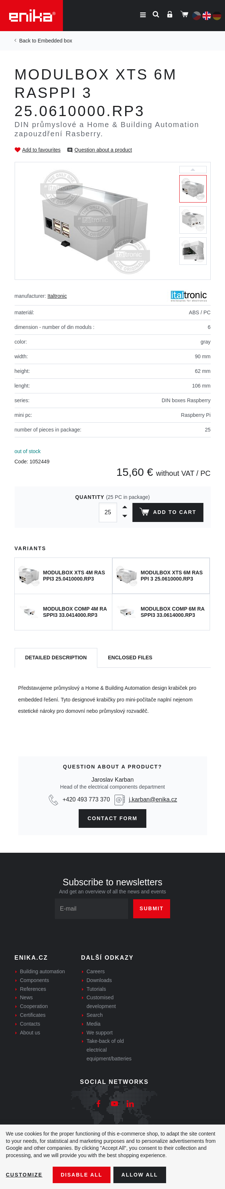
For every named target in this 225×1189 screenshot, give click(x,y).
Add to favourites (41, 150)
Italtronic (57, 296)
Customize (24, 1175)
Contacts (30, 1024)
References (33, 989)
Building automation (42, 971)
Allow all (139, 1175)
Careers (96, 971)
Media (94, 1024)
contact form (112, 818)
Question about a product (103, 150)
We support (100, 1033)
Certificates (33, 1015)
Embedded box (55, 41)
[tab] (56, 658)
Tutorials (96, 989)
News (26, 997)
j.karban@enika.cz (153, 799)
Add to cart (167, 513)
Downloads (99, 980)
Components (34, 980)
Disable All (81, 1175)
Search (95, 1015)
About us (30, 1033)
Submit (152, 908)
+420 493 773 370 (86, 799)
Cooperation (34, 1006)
